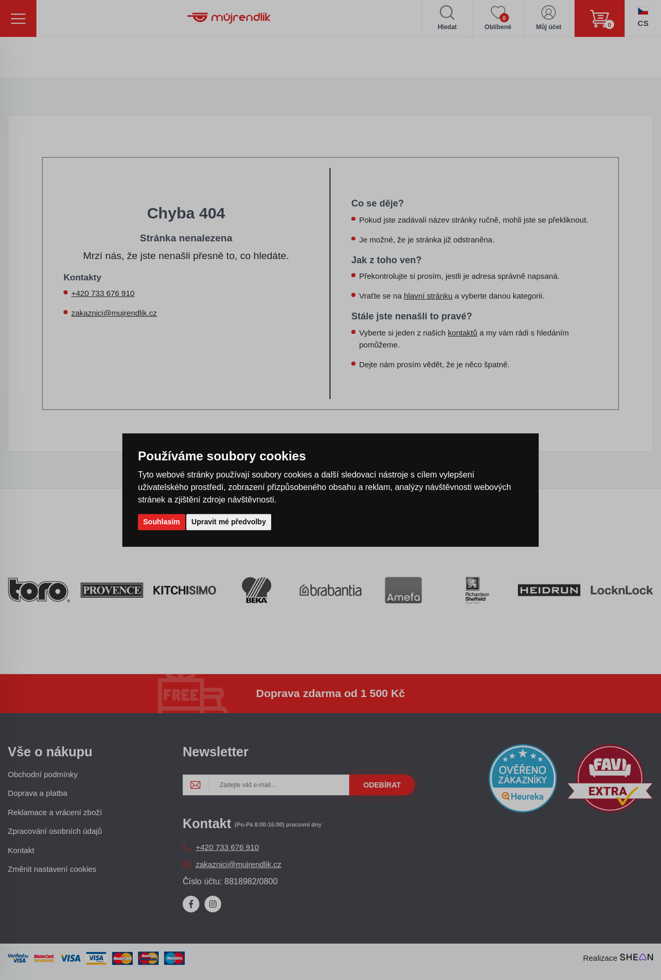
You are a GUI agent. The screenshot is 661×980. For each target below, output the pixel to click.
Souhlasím (161, 522)
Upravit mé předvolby (229, 522)
